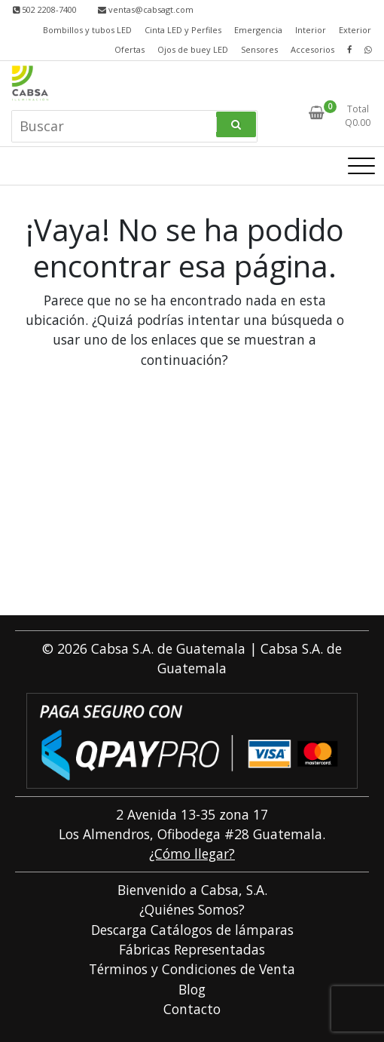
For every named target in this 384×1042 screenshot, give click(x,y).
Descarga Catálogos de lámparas (192, 930)
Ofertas (129, 49)
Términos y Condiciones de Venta (192, 969)
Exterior (355, 29)
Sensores (259, 49)
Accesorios (312, 49)
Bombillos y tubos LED (87, 29)
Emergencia (258, 29)
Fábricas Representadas (192, 949)
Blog (192, 989)
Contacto (192, 1009)
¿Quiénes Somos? (192, 909)
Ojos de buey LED (192, 49)
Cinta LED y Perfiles (183, 29)
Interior (310, 29)
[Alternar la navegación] (361, 166)
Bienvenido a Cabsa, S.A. (192, 890)
